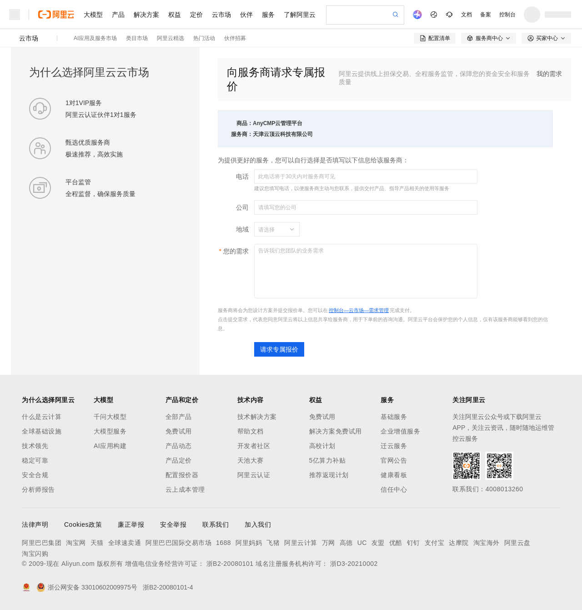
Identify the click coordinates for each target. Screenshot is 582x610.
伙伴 (246, 14)
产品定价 (179, 460)
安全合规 (35, 475)
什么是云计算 (41, 416)
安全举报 (173, 524)
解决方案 (146, 14)
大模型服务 (110, 431)
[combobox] (271, 229)
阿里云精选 (170, 38)
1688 (223, 542)
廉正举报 (131, 524)
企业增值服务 (400, 431)
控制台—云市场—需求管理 (359, 310)
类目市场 (137, 38)
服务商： (242, 134)
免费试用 (179, 431)
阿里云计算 (300, 542)
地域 (242, 229)
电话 (242, 176)
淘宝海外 (486, 542)
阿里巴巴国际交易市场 (178, 542)
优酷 (395, 542)
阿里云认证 (254, 475)
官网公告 (394, 460)
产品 (118, 14)
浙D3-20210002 (354, 563)
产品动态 (179, 445)
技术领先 (35, 445)
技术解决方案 (257, 416)
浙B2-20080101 (230, 563)
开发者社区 (254, 445)
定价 (196, 14)
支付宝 (435, 542)
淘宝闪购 (35, 553)
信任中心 (394, 489)
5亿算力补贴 (327, 460)
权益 (174, 14)
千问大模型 (110, 416)
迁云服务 (394, 445)
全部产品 (179, 416)
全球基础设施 (41, 431)
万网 (328, 542)
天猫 (97, 542)
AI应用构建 (110, 445)
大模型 (93, 14)
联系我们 (215, 524)
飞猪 (273, 542)
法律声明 (35, 524)
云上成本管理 (185, 489)
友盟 (378, 542)
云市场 (221, 14)
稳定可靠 (35, 460)
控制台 (507, 14)
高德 (346, 542)
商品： (244, 123)
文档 (466, 14)
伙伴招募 (235, 38)
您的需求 (236, 251)
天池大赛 (250, 460)
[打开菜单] (14, 14)
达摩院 (459, 542)
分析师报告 (38, 489)
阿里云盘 (517, 542)
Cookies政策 (83, 524)
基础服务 (394, 416)
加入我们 (258, 524)
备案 (485, 14)
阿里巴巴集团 (41, 542)
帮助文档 (250, 431)
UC (362, 542)
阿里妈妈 (249, 542)
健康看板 (394, 475)
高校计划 (322, 445)
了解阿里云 (300, 14)
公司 (242, 207)
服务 (268, 14)
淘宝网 (76, 542)
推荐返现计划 (329, 475)
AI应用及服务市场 (95, 38)
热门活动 (204, 38)
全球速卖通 (124, 542)
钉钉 (413, 542)
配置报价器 (182, 475)
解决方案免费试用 (335, 431)
